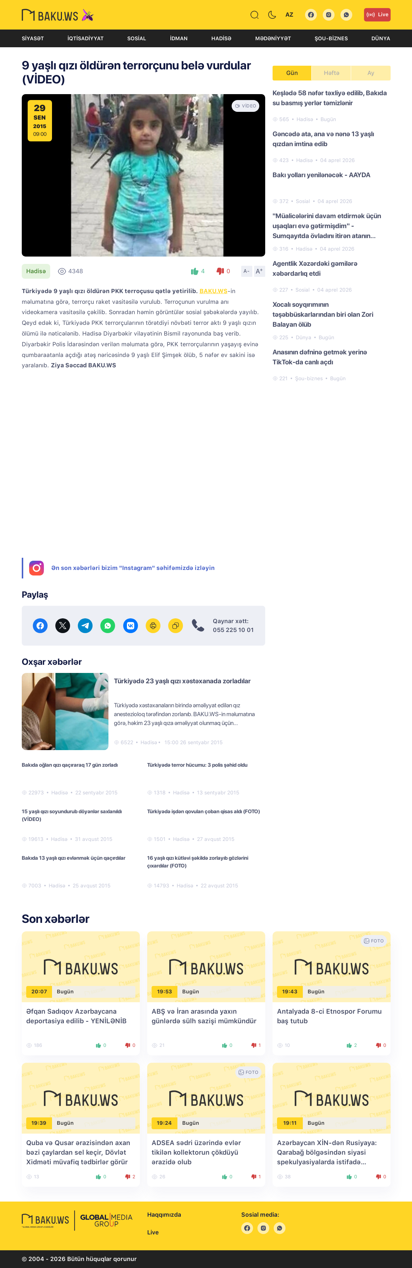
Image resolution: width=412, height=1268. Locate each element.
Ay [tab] (370, 72)
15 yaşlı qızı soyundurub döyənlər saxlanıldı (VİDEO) (72, 815)
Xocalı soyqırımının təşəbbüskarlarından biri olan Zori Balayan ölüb (323, 314)
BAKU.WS (214, 291)
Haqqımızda (164, 1214)
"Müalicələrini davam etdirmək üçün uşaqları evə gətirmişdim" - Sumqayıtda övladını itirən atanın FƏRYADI (327, 226)
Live (377, 14)
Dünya (380, 38)
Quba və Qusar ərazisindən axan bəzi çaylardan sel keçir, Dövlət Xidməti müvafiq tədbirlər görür (78, 1152)
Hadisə (221, 38)
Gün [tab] (292, 72)
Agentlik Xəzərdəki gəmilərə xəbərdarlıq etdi (315, 268)
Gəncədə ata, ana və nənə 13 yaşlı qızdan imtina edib (323, 139)
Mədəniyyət (273, 38)
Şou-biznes (331, 38)
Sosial (136, 38)
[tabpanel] (332, 235)
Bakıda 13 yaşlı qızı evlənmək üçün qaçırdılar (73, 858)
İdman (179, 38)
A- (246, 271)
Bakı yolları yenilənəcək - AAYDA (321, 175)
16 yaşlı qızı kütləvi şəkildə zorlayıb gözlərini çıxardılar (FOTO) (197, 862)
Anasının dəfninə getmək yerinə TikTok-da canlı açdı (320, 357)
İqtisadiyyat (85, 38)
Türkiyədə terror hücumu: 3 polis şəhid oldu (197, 765)
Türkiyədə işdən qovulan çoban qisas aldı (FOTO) (203, 811)
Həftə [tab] (331, 72)
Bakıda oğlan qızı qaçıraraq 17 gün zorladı (70, 765)
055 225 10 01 (233, 629)
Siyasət (33, 38)
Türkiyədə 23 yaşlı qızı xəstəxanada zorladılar (182, 681)
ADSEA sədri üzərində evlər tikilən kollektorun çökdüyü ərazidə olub (196, 1152)
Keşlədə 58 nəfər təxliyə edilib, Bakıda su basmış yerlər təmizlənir (330, 98)
